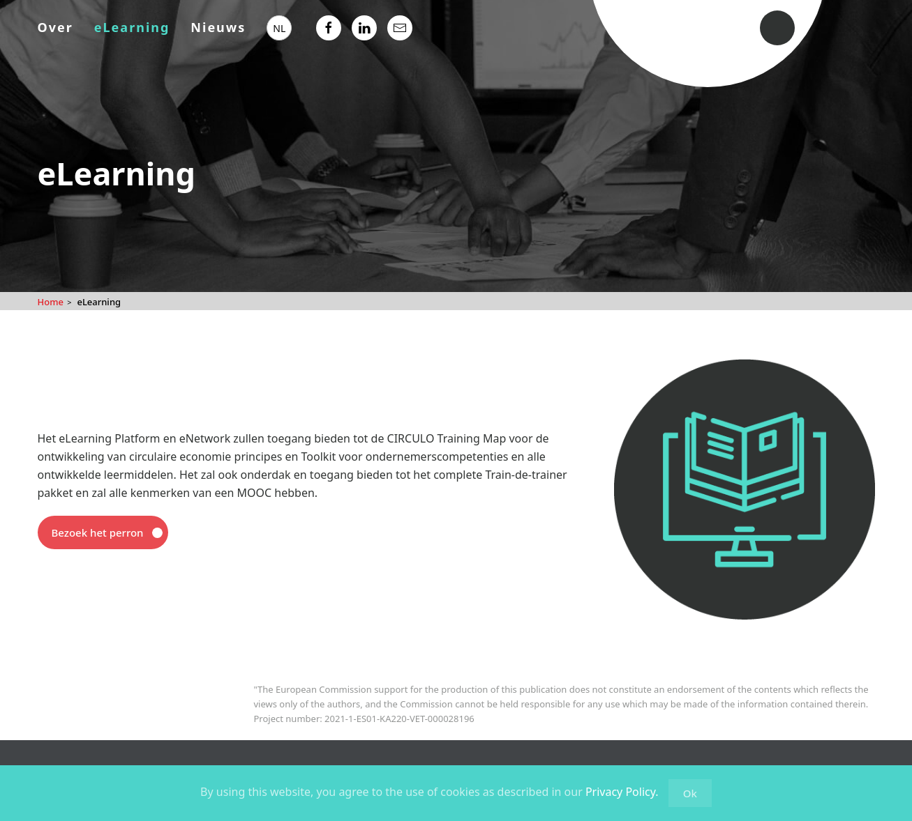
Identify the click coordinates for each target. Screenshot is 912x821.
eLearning (132, 27)
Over (55, 27)
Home (50, 302)
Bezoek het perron (98, 532)
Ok (690, 793)
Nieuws (218, 27)
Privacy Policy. (622, 791)
